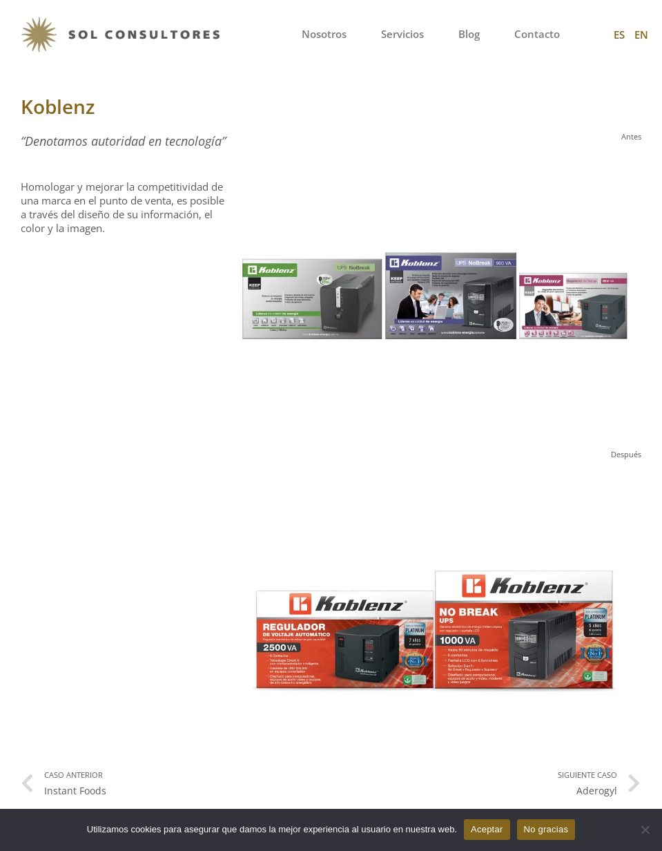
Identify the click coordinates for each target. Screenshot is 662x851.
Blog (469, 34)
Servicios (402, 34)
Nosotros (324, 34)
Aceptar (487, 829)
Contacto (537, 34)
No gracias (546, 829)
